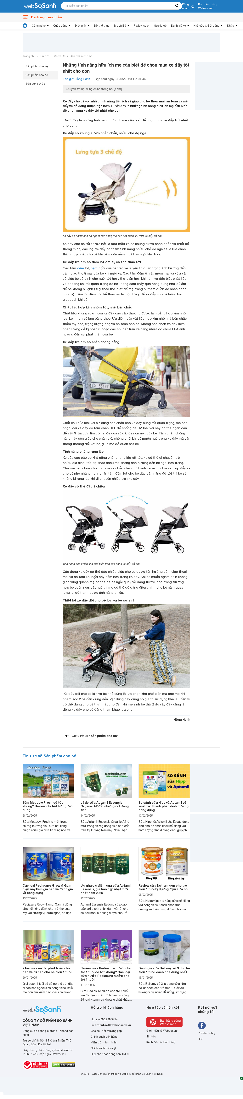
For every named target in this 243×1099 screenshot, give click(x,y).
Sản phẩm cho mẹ (36, 66)
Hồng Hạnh (182, 719)
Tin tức (44, 56)
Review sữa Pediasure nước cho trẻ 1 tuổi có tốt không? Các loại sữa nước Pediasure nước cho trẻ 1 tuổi (106, 973)
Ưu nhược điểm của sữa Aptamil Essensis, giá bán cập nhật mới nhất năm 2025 (106, 889)
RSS (201, 1039)
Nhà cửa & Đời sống (206, 25)
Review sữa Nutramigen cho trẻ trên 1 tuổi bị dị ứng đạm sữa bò (163, 887)
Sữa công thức (35, 83)
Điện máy (80, 25)
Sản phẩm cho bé (81, 56)
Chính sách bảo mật (103, 1048)
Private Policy (206, 1033)
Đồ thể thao (102, 25)
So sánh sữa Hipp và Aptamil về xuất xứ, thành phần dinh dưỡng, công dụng (163, 806)
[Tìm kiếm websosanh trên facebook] (202, 1025)
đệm (80, 268)
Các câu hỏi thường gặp (106, 1030)
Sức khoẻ (160, 25)
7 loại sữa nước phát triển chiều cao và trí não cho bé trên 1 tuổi (47, 970)
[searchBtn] (177, 5)
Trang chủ (29, 56)
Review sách (142, 25)
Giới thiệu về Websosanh (162, 1030)
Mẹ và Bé (120, 25)
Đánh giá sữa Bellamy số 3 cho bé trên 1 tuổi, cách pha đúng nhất (164, 970)
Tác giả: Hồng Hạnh (76, 79)
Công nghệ (39, 25)
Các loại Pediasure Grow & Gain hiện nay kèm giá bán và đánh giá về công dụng (48, 889)
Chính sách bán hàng (104, 1036)
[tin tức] (25, 25)
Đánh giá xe (178, 25)
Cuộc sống (60, 25)
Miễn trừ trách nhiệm (104, 1042)
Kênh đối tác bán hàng (160, 1042)
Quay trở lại (95, 736)
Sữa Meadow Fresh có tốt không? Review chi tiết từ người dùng (47, 806)
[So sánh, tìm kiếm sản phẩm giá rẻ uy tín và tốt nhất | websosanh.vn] (40, 6)
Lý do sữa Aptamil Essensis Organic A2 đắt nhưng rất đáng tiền (105, 806)
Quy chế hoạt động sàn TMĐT (110, 1054)
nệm (94, 268)
